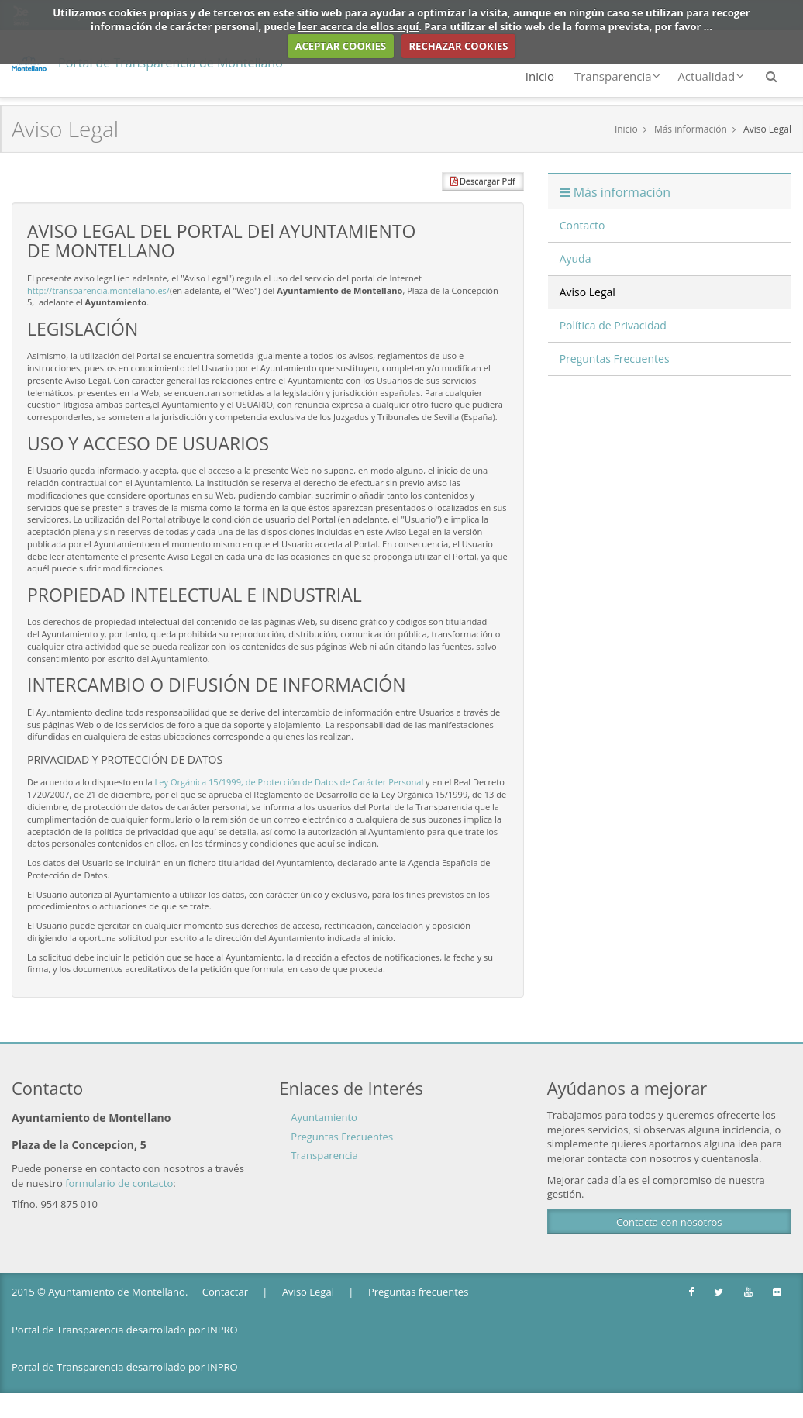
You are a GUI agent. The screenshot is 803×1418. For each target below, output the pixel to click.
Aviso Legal (767, 129)
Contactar (225, 1292)
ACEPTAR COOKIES (341, 46)
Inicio (540, 76)
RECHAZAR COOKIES (458, 46)
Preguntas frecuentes (418, 1292)
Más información (690, 129)
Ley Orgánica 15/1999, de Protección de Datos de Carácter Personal (289, 782)
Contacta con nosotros (669, 1222)
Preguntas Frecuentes (342, 1137)
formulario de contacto (119, 1183)
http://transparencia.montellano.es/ (98, 290)
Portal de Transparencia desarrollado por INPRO (125, 1330)
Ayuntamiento (324, 1117)
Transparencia (617, 76)
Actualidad (710, 76)
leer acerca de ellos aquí (358, 26)
